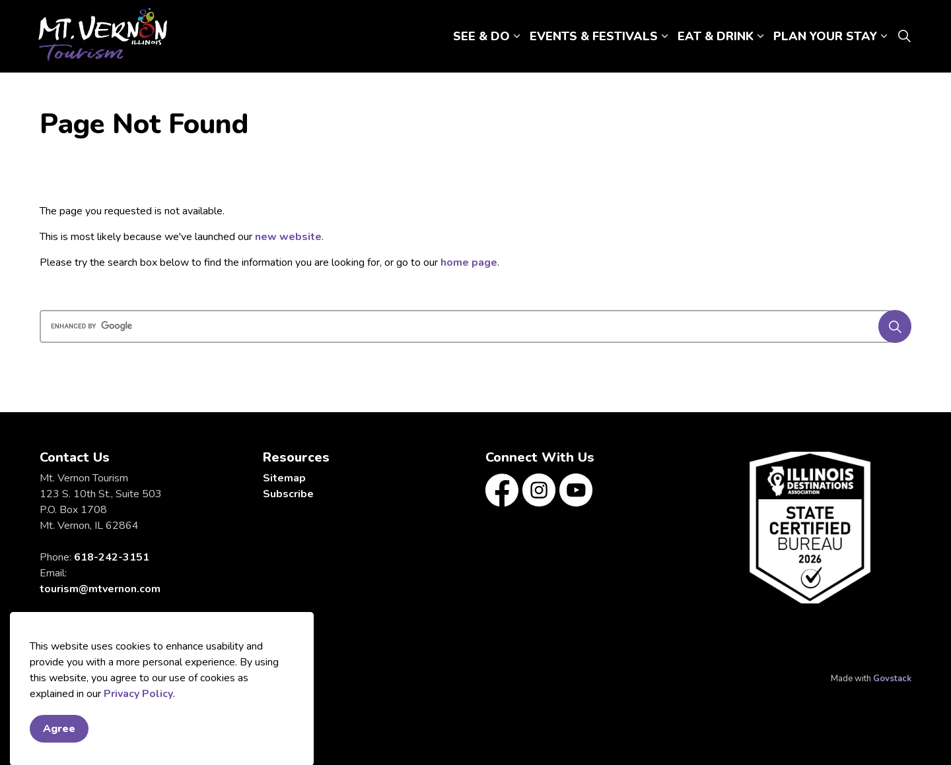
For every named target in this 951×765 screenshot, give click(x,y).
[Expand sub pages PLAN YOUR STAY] (883, 36)
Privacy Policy (138, 747)
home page (468, 262)
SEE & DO (481, 36)
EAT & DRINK (716, 36)
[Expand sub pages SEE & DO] (516, 36)
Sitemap (284, 478)
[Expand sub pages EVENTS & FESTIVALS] (664, 36)
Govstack (892, 679)
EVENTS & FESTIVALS (594, 36)
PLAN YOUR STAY (825, 36)
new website (288, 236)
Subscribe (288, 494)
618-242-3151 (111, 557)
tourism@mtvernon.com (100, 589)
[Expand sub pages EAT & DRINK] (760, 36)
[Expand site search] (904, 36)
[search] (471, 326)
